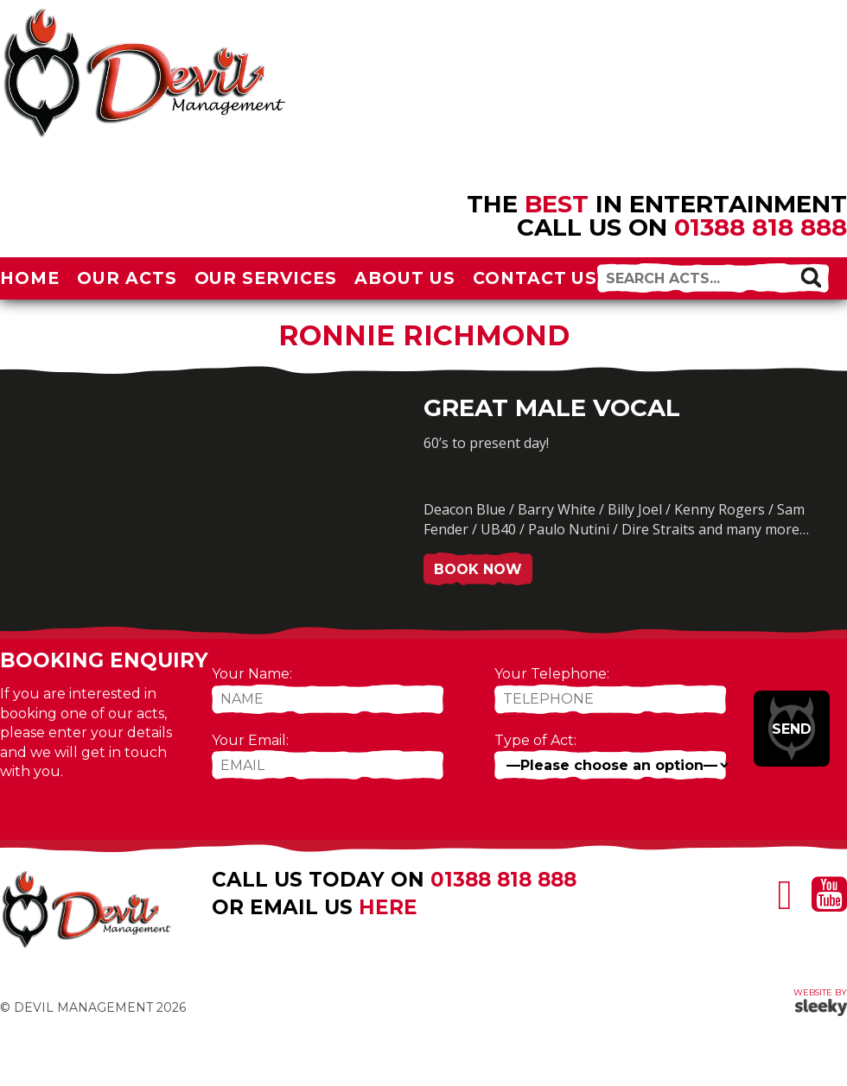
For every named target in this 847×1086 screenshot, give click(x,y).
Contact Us (535, 278)
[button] (810, 277)
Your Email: (250, 740)
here (388, 907)
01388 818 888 (760, 227)
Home (30, 278)
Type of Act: (535, 740)
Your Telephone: (551, 674)
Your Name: (252, 674)
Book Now (478, 569)
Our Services (266, 278)
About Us (404, 278)
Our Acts (127, 278)
